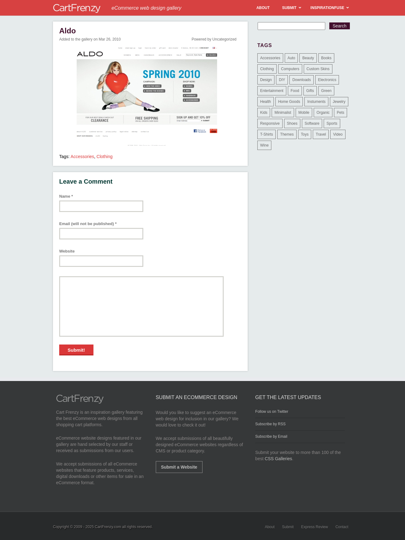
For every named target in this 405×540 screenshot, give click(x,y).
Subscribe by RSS (270, 424)
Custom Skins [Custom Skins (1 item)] (318, 69)
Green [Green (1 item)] (326, 91)
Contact (342, 527)
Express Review (314, 527)
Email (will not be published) (88, 223)
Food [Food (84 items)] (295, 91)
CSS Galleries (278, 458)
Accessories (82, 156)
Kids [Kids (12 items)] (263, 112)
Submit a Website (179, 467)
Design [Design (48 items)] (266, 80)
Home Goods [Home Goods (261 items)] (289, 101)
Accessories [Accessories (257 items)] (270, 58)
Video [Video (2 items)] (337, 134)
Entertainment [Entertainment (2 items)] (272, 91)
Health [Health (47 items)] (265, 101)
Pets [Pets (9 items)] (340, 112)
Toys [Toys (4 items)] (305, 134)
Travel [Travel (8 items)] (321, 134)
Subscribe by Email (271, 436)
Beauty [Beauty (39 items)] (308, 58)
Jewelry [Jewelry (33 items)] (339, 101)
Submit (287, 527)
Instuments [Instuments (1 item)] (316, 101)
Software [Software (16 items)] (312, 123)
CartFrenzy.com (108, 527)
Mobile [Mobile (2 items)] (303, 112)
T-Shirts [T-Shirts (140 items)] (266, 134)
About (269, 527)
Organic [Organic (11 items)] (323, 112)
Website (67, 251)
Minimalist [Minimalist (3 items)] (282, 112)
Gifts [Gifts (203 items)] (310, 91)
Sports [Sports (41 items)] (331, 123)
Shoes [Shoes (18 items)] (292, 123)
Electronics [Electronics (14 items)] (327, 80)
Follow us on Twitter (271, 411)
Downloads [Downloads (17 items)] (301, 80)
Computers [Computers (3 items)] (290, 69)
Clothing (104, 156)
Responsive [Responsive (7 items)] (270, 123)
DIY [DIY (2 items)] (282, 80)
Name (66, 196)
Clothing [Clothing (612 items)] (267, 69)
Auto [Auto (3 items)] (291, 58)
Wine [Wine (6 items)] (264, 145)
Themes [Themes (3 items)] (286, 134)
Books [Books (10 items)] (326, 58)
